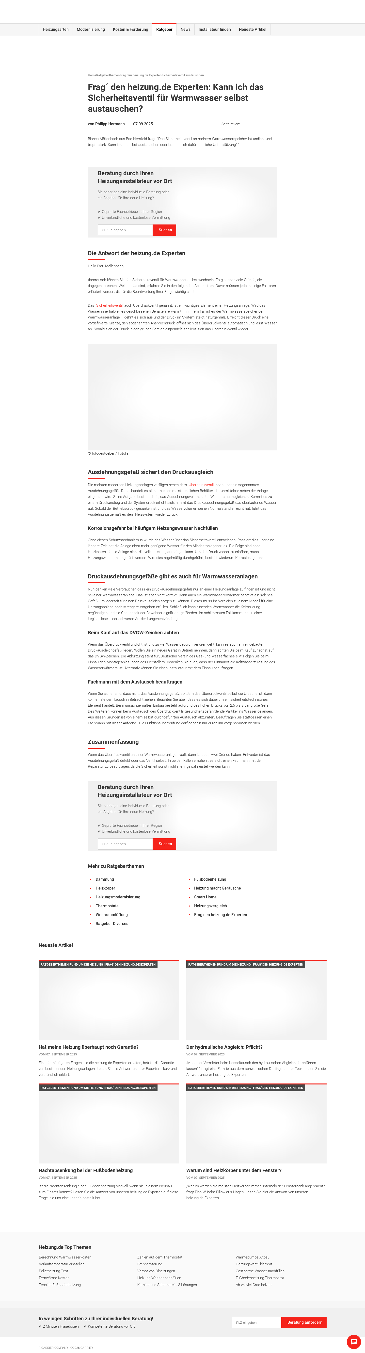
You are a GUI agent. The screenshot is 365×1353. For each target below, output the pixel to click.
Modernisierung (91, 29)
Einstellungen (174, 1331)
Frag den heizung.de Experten (140, 75)
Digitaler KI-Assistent (261, 1310)
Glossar (229, 1310)
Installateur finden (215, 29)
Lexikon (209, 1310)
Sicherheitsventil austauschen (182, 75)
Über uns (173, 1310)
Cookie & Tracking (205, 1331)
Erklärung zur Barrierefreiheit (248, 1331)
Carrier (86, 1348)
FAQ (191, 1310)
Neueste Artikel (252, 29)
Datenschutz (146, 1331)
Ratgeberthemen (108, 75)
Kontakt (151, 1310)
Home (92, 75)
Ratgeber (164, 29)
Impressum (120, 1331)
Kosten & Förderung (130, 29)
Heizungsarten (56, 29)
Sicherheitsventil (109, 305)
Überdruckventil (201, 485)
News (185, 29)
